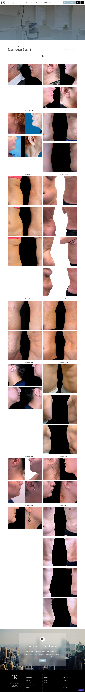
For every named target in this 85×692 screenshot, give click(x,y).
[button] (22, 2)
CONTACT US (42, 660)
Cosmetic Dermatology (30, 2)
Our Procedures (29, 682)
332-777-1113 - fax (14, 686)
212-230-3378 (33, 656)
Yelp (45, 685)
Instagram (65, 680)
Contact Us (28, 687)
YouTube (65, 687)
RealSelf (46, 682)
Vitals (45, 680)
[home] (8, 3)
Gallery (53, 2)
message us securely (34, 654)
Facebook (65, 682)
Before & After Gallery (30, 685)
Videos (57, 2)
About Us (28, 680)
